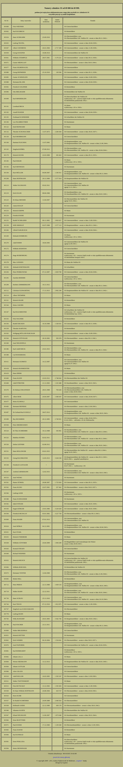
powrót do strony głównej (61, 757)
